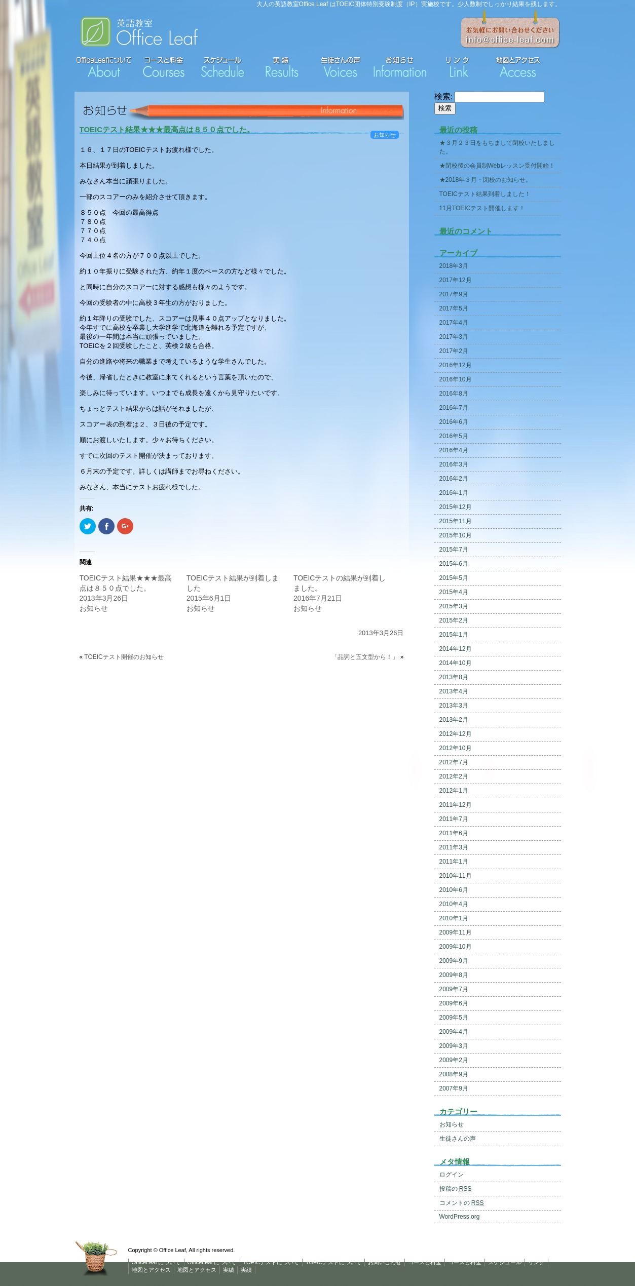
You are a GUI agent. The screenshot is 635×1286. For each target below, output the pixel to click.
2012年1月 (453, 790)
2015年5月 (453, 577)
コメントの (461, 1202)
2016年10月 (455, 379)
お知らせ (384, 135)
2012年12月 (455, 733)
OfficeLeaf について (156, 1262)
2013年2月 (453, 719)
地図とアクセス (151, 1270)
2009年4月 (453, 1031)
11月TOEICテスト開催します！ (482, 208)
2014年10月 (455, 663)
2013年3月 (453, 705)
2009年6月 (453, 1003)
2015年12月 (455, 507)
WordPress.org (459, 1216)
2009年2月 (453, 1060)
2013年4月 (453, 691)
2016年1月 (453, 492)
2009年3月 (453, 1045)
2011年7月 (453, 819)
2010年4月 (453, 904)
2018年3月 (453, 265)
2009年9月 (453, 960)
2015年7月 (453, 549)
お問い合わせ (384, 1262)
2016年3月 (453, 464)
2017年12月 (455, 280)
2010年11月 (455, 875)
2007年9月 (453, 1088)
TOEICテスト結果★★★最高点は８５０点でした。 (167, 129)
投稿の (455, 1188)
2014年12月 (455, 648)
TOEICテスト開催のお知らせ (123, 656)
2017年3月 (453, 336)
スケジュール (504, 1262)
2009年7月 (453, 989)
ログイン (451, 1174)
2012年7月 (453, 762)
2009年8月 (453, 975)
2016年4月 (453, 450)
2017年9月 (453, 294)
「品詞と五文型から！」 (364, 656)
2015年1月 (453, 634)
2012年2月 (453, 776)
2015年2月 (453, 620)
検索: (443, 96)
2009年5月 (453, 1017)
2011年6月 (453, 833)
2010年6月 (453, 889)
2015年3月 (453, 606)
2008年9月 (453, 1074)
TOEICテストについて (271, 1262)
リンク (536, 1262)
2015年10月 (455, 535)
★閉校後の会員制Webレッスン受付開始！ (497, 165)
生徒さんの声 (457, 1138)
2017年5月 (453, 308)
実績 (228, 1270)
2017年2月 (453, 351)
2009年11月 (455, 932)
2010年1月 (453, 918)
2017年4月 (453, 322)
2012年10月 (455, 748)
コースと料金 (424, 1262)
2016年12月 (455, 365)
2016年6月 (453, 421)
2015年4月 (453, 592)
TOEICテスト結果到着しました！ (485, 194)
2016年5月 (453, 436)
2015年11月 (455, 521)
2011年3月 (453, 847)
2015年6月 (453, 563)
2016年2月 (453, 478)
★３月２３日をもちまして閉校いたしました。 (497, 147)
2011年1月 (453, 861)
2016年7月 (453, 407)
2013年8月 (453, 677)
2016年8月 (453, 393)
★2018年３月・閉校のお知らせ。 (485, 179)
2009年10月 (455, 946)
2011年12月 (455, 804)
